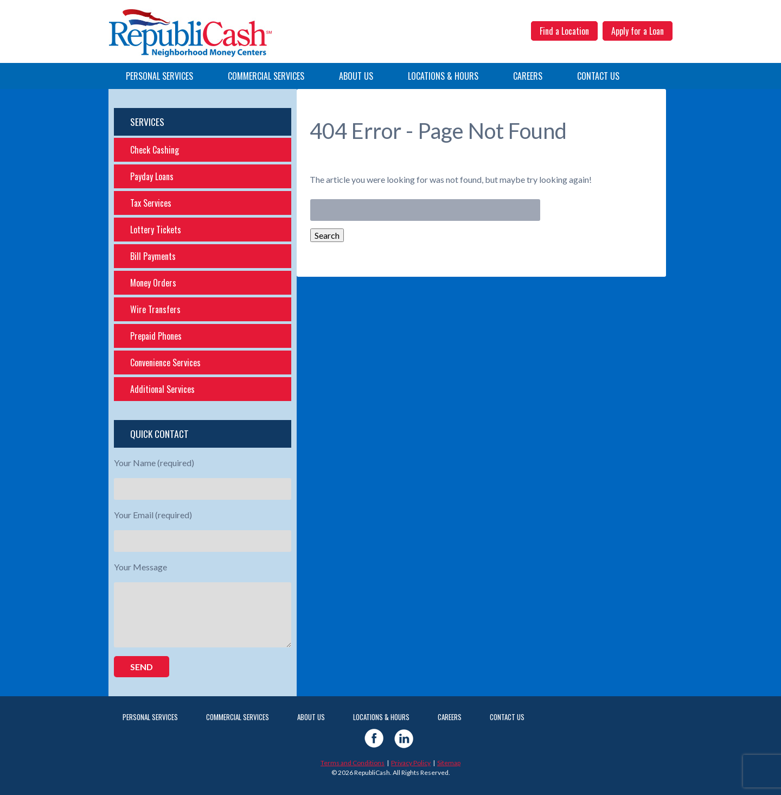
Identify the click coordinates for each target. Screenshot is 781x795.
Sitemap (448, 763)
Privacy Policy (411, 763)
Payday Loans (152, 176)
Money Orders (153, 282)
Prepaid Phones (156, 335)
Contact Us (598, 75)
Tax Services (150, 202)
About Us (356, 75)
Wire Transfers (155, 309)
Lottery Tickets (155, 229)
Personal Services (159, 75)
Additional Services (162, 389)
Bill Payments (153, 256)
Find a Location (564, 30)
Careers (527, 75)
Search (327, 235)
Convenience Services (165, 362)
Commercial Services (266, 75)
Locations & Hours (443, 75)
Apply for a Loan (637, 30)
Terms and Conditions (353, 763)
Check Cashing (154, 149)
